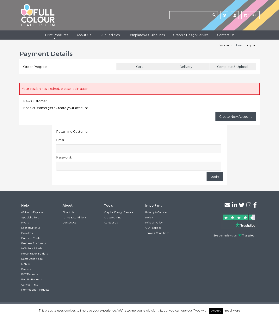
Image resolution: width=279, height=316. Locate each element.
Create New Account (235, 117)
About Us (84, 35)
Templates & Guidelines (146, 35)
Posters (26, 269)
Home (239, 45)
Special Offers (30, 217)
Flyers (25, 222)
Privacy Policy (154, 222)
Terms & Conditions (74, 217)
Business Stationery (33, 243)
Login (214, 176)
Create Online (112, 217)
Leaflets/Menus (30, 227)
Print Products (56, 35)
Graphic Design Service (191, 35)
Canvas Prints (29, 284)
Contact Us (225, 35)
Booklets (27, 233)
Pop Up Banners (31, 279)
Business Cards (30, 238)
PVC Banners (29, 274)
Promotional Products (35, 289)
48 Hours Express (32, 212)
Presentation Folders (34, 253)
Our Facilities (110, 35)
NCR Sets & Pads (31, 248)
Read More (232, 310)
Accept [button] (216, 310)
